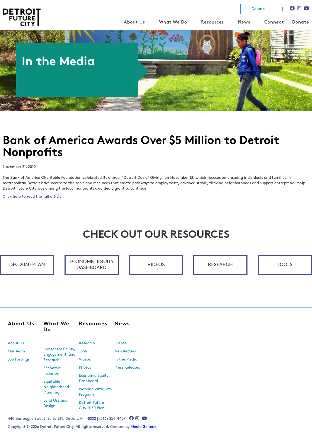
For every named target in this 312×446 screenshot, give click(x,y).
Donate (258, 9)
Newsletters (125, 351)
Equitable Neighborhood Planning (56, 387)
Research (220, 264)
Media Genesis (143, 427)
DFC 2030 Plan (27, 264)
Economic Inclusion (52, 371)
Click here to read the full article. (33, 197)
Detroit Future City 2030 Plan (92, 405)
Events (120, 343)
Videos (156, 264)
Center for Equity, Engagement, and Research (59, 354)
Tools (285, 264)
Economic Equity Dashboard (91, 264)
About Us (134, 22)
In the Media (125, 360)
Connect (274, 22)
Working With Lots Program (95, 392)
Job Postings (19, 360)
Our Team (16, 351)
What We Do (173, 22)
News (244, 22)
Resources (212, 22)
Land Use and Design (55, 403)
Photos (85, 368)
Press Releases (127, 368)
